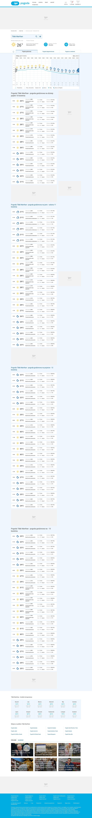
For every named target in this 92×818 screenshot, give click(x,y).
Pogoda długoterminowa (48, 51)
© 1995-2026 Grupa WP (16, 803)
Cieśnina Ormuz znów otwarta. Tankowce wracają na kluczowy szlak (21, 752)
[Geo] (40, 36)
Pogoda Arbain (14, 728)
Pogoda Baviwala (33, 728)
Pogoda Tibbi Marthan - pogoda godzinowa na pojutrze (30, 368)
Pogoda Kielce (14, 797)
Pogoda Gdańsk (42, 795)
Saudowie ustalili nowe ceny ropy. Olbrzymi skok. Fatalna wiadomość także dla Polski (43, 752)
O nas (32, 803)
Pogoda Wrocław (14, 800)
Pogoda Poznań (28, 799)
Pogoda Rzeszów (42, 799)
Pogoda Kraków (28, 797)
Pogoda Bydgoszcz (29, 795)
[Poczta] (66, 3)
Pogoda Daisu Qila (69, 734)
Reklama (26, 803)
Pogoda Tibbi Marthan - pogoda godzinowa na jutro (29, 205)
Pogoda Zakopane (29, 800)
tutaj (39, 815)
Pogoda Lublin (42, 797)
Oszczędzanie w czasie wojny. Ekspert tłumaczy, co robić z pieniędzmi (20, 767)
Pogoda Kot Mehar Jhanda (16, 734)
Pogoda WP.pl (14, 30)
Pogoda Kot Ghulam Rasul (35, 734)
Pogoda (25, 3)
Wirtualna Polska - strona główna (15, 3)
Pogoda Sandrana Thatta (53, 731)
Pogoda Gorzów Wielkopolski (59, 795)
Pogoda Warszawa (71, 799)
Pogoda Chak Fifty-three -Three (71, 728)
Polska (34, 2)
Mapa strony (67, 803)
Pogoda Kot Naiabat (52, 728)
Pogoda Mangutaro (51, 734)
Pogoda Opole (14, 799)
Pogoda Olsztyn (70, 797)
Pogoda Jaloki (14, 731)
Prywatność (38, 803)
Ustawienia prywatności (49, 803)
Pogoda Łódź (56, 797)
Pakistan (21, 30)
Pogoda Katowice (71, 795)
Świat (46, 2)
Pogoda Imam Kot (34, 731)
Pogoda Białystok (14, 795)
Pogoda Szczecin (56, 799)
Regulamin (59, 803)
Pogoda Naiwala (68, 731)
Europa (41, 2)
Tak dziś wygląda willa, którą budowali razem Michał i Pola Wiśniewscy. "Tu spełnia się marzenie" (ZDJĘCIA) (68, 751)
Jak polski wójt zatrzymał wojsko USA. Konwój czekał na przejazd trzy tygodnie (68, 767)
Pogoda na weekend (70, 51)
